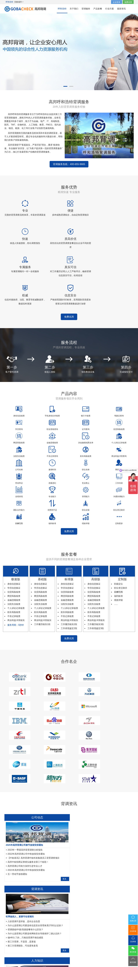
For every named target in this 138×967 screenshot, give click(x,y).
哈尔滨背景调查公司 (12, 926)
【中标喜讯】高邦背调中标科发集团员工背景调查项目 (33, 797)
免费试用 (128, 2)
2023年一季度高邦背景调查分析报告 (25, 789)
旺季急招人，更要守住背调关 (87, 784)
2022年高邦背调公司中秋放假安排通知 (26, 793)
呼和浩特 (62, 9)
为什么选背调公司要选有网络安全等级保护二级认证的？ (101, 801)
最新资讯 (121, 9)
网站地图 (74, 947)
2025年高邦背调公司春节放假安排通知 (24, 784)
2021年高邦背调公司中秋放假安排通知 (26, 809)
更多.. (62, 818)
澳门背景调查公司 (67, 926)
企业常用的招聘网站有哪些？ (22, 861)
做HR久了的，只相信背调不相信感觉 (92, 805)
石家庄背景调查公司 (31, 926)
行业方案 (109, 9)
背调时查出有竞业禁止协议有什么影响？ (25, 856)
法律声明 (64, 947)
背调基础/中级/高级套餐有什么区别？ (92, 797)
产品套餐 (97, 9)
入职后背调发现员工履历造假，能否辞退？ (28, 873)
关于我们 (74, 9)
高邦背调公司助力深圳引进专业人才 (25, 805)
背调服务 (86, 9)
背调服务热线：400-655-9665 (33, 161)
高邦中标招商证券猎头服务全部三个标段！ (28, 801)
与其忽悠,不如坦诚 (16, 869)
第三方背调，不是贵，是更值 (88, 809)
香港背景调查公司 (49, 926)
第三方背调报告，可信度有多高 (89, 813)
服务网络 (54, 947)
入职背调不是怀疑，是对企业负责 (90, 789)
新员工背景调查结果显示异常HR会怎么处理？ (30, 865)
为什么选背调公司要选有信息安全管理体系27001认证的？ (102, 793)
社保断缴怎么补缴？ (17, 885)
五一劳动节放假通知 (17, 813)
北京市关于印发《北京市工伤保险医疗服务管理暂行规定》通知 (38, 881)
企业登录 (116, 2)
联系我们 (85, 947)
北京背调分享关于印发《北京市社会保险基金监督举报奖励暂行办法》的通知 (44, 877)
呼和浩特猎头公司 (84, 926)
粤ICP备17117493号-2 (69, 957)
